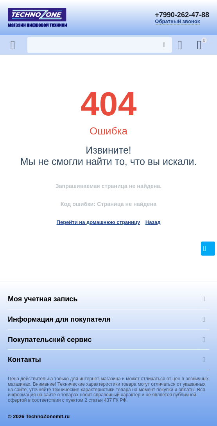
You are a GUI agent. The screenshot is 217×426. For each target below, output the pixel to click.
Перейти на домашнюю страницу (98, 222)
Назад (153, 222)
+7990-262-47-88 (182, 15)
